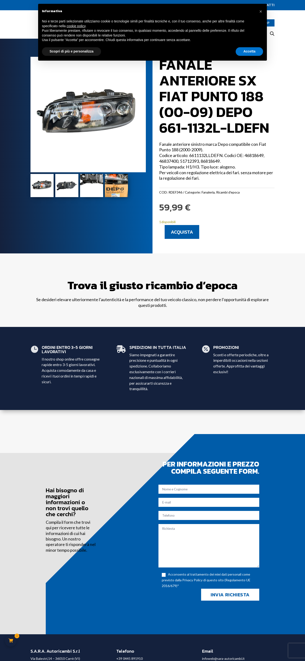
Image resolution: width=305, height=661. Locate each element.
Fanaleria (208, 192)
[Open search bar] (272, 33)
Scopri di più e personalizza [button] (71, 51)
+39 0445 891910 (129, 658)
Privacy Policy (192, 580)
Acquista (182, 232)
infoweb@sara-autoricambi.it (223, 658)
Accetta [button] (249, 51)
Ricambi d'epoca (228, 192)
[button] (260, 11)
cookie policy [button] (76, 26)
